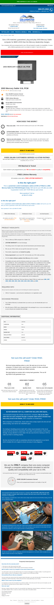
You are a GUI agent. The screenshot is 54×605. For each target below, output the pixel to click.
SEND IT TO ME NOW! (27, 150)
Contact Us (19, 22)
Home (14, 22)
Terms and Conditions (35, 600)
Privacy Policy (27, 600)
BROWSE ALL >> (37, 32)
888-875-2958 (43, 9)
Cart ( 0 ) (50, 5)
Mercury (5, 35)
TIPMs (29, 32)
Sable (10, 35)
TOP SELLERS (5, 32)
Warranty (15, 600)
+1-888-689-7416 (44, 11)
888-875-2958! (27, 195)
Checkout (27, 603)
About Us (25, 22)
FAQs (30, 22)
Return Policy (20, 600)
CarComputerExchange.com (8, 5)
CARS (12, 32)
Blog (33, 22)
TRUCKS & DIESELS (21, 32)
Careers (42, 600)
